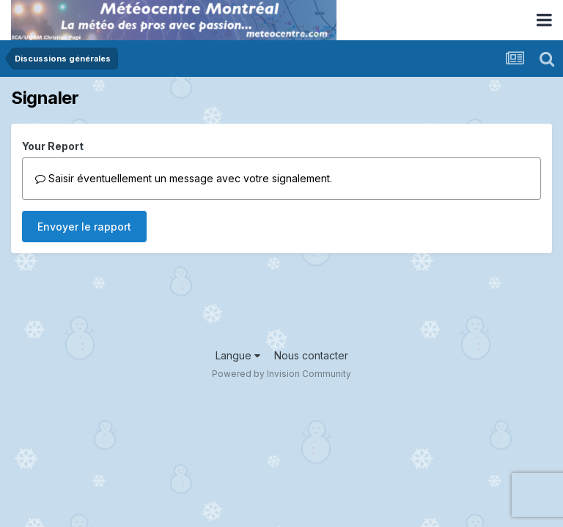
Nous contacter (311, 355)
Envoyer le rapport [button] (84, 226)
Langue (238, 355)
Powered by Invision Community (281, 373)
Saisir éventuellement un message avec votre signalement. (183, 178)
